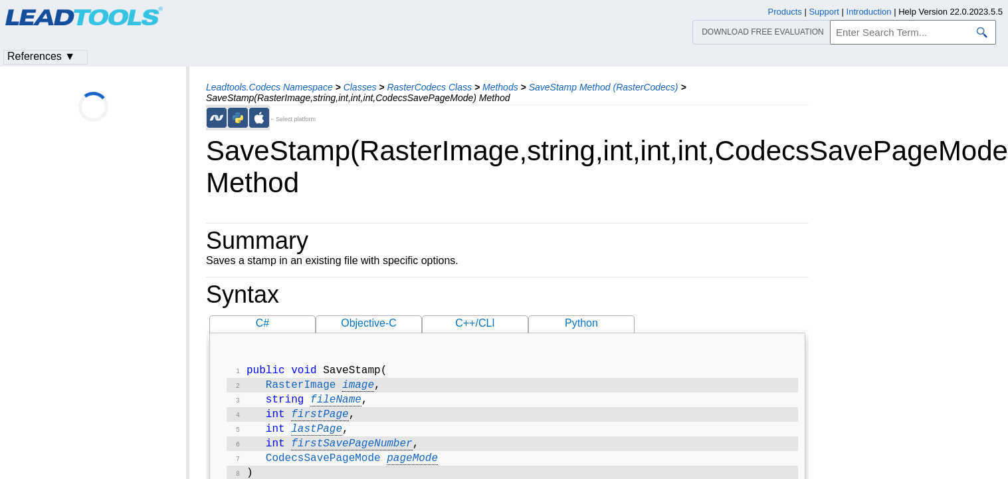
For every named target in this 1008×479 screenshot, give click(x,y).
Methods (500, 87)
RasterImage (301, 388)
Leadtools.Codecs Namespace (269, 87)
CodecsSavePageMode (323, 467)
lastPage (316, 435)
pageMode (412, 467)
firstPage (319, 419)
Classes (360, 87)
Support (824, 12)
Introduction (869, 12)
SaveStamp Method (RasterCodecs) (603, 87)
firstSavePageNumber (351, 451)
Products (785, 12)
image (358, 388)
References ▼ (41, 56)
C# (262, 323)
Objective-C (369, 323)
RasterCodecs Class (429, 87)
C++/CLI (475, 323)
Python (581, 323)
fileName (335, 404)
